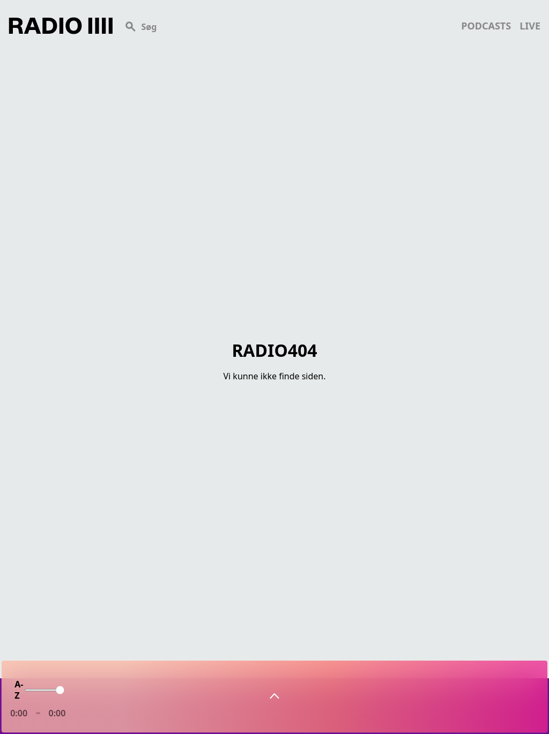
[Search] (286, 25)
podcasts (486, 25)
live (530, 25)
